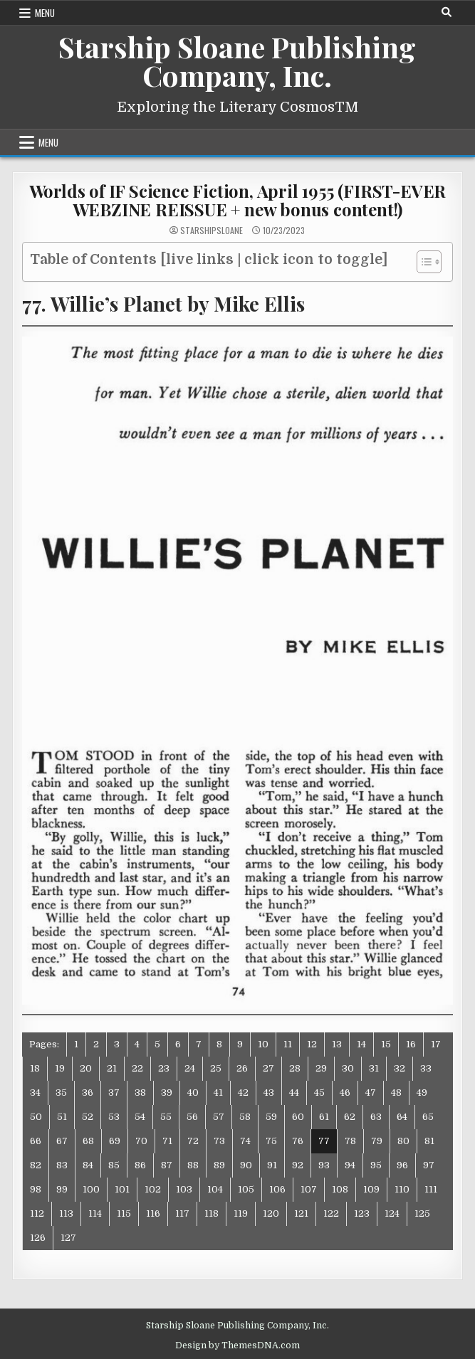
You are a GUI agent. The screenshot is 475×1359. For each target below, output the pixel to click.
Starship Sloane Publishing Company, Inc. (237, 61)
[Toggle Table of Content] (422, 262)
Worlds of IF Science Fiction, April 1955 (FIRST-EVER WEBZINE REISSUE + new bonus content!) (238, 200)
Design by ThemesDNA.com (237, 1345)
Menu (45, 13)
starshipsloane (211, 230)
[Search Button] (446, 12)
